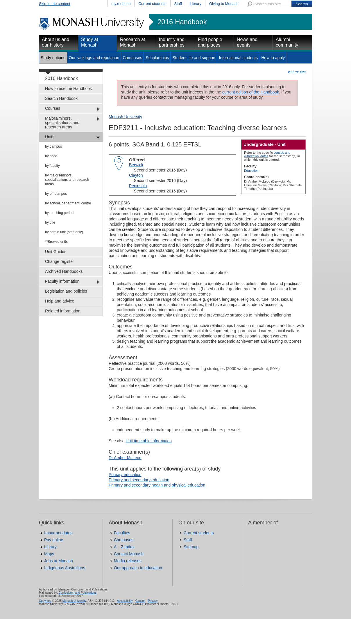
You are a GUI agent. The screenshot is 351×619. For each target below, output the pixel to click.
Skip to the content (54, 3)
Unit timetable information (149, 440)
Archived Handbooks (64, 271)
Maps (49, 553)
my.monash (120, 3)
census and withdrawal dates (267, 154)
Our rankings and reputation (94, 57)
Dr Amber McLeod (125, 457)
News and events (247, 42)
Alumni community (287, 42)
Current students (152, 3)
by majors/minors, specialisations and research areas (67, 179)
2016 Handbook (182, 21)
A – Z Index (124, 546)
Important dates (58, 532)
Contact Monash (129, 553)
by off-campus (56, 194)
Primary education (125, 474)
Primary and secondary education (139, 479)
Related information (62, 311)
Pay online (53, 539)
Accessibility (124, 600)
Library (195, 3)
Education (251, 170)
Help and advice (59, 301)
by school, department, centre (68, 203)
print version (297, 71)
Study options (53, 57)
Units (49, 137)
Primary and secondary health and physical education (157, 485)
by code (51, 156)
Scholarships (157, 57)
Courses (52, 108)
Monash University (125, 116)
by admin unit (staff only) (64, 232)
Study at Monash (89, 42)
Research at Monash (132, 42)
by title (50, 222)
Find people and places (210, 42)
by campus (53, 146)
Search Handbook (61, 98)
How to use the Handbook (68, 88)
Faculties (122, 532)
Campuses (132, 57)
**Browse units (56, 242)
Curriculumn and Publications (77, 592)
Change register (59, 261)
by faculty (52, 166)
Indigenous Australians (64, 567)
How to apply (273, 57)
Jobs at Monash (58, 560)
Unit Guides (55, 251)
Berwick (136, 164)
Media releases (128, 560)
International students (238, 57)
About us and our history (55, 42)
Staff (178, 3)
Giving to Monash (224, 3)
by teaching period (59, 213)
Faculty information (62, 281)
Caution (140, 600)
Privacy (152, 600)
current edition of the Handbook (250, 92)
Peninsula (138, 185)
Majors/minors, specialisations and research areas (62, 122)
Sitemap (191, 546)
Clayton (136, 175)
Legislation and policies (66, 291)
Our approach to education (138, 567)
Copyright (45, 600)
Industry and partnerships (172, 42)
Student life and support (193, 57)
